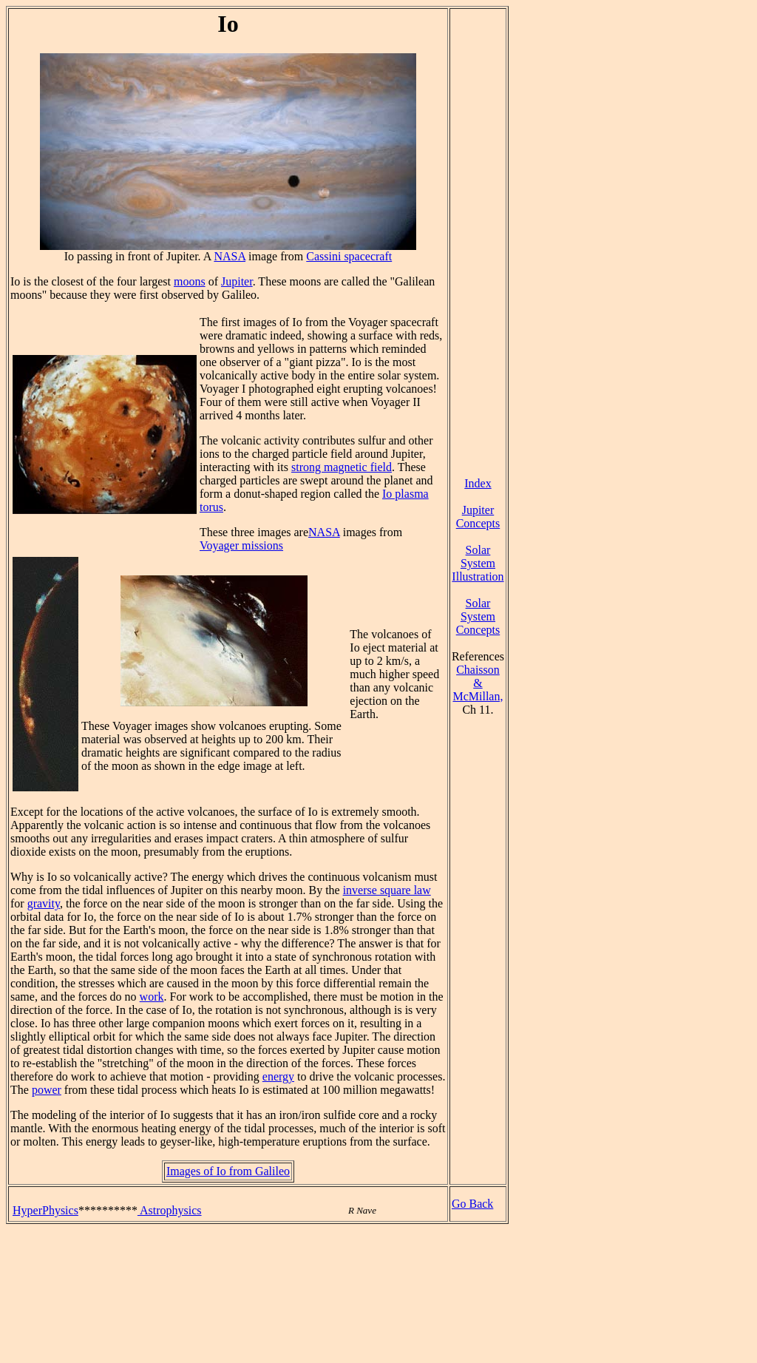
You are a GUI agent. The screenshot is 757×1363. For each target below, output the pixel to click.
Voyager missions (241, 545)
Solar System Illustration (477, 563)
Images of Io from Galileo (228, 1171)
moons (190, 281)
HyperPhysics (45, 1210)
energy (278, 1076)
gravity (43, 903)
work (152, 996)
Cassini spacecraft (349, 256)
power (46, 1089)
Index (477, 483)
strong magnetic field (341, 467)
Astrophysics (170, 1210)
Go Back (472, 1203)
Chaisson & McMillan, (477, 683)
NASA (229, 256)
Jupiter (237, 281)
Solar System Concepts (478, 616)
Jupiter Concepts (478, 517)
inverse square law (387, 890)
